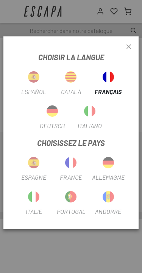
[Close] (129, 47)
